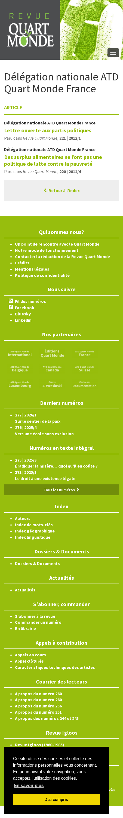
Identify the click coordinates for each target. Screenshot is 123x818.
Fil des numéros (30, 301)
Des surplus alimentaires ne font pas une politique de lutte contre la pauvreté (53, 160)
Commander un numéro (38, 622)
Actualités (25, 590)
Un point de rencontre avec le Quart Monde (57, 244)
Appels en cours (30, 654)
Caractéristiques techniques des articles (55, 667)
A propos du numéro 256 (38, 706)
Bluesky (23, 313)
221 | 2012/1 (70, 138)
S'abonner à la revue (35, 616)
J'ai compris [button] (56, 799)
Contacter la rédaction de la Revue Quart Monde (62, 256)
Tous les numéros (61, 489)
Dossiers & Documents (37, 563)
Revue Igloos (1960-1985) (39, 744)
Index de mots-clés (34, 524)
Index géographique (35, 531)
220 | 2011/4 (70, 171)
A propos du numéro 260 (38, 693)
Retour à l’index (61, 190)
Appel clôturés (29, 661)
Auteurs (22, 518)
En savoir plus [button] (29, 785)
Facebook (24, 307)
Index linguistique (32, 537)
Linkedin (23, 320)
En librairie (25, 628)
